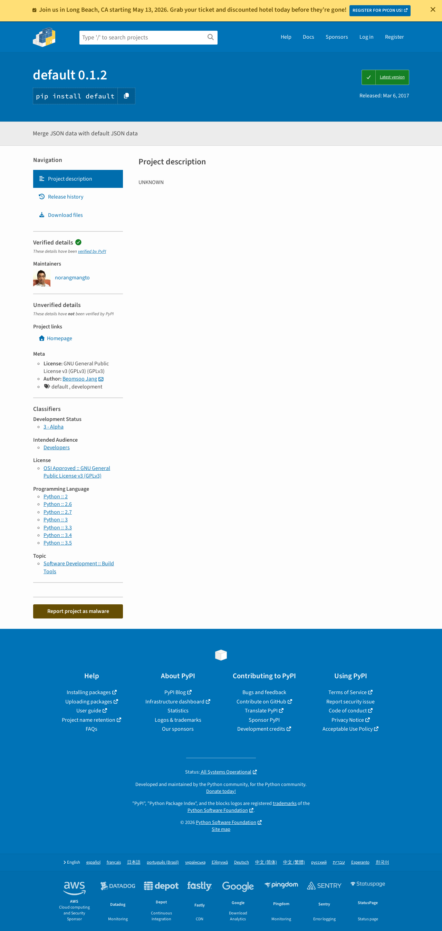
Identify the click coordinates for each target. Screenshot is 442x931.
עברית (339, 862)
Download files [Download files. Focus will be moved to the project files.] (60, 215)
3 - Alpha (54, 427)
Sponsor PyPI (264, 720)
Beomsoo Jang (80, 379)
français (114, 862)
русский (319, 862)
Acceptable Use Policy (348, 729)
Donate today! (221, 791)
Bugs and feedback (264, 692)
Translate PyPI (261, 710)
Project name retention (88, 720)
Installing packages (89, 692)
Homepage (55, 338)
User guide (88, 710)
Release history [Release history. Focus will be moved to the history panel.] (60, 197)
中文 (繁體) (294, 862)
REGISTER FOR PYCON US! (378, 10)
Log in (366, 37)
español (93, 862)
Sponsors (337, 37)
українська (195, 862)
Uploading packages (88, 702)
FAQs (91, 729)
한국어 (382, 862)
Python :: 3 (56, 520)
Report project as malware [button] (78, 611)
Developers (57, 447)
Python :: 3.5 (58, 543)
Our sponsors (178, 729)
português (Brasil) (163, 862)
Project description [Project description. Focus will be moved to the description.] (65, 179)
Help (286, 37)
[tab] (78, 179)
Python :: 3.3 (58, 527)
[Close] (433, 9)
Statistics (178, 710)
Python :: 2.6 (58, 504)
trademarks (285, 803)
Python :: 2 (56, 496)
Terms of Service (347, 692)
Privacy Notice (348, 720)
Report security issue (350, 702)
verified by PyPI (92, 251)
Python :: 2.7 (58, 512)
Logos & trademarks (178, 720)
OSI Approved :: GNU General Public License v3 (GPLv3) (77, 472)
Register (394, 37)
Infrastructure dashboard (174, 702)
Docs (308, 37)
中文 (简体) (266, 862)
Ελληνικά (220, 862)
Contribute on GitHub (261, 702)
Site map (221, 829)
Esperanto (360, 862)
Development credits (261, 729)
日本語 (134, 862)
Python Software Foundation (218, 810)
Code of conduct (348, 710)
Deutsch (241, 862)
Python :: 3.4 (58, 535)
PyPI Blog (175, 692)
